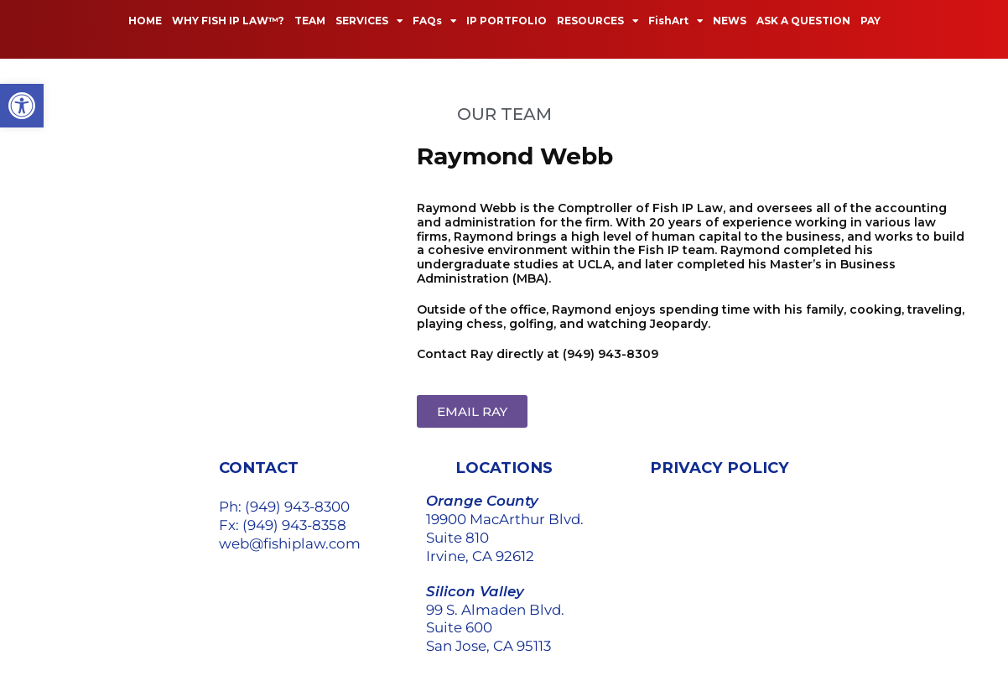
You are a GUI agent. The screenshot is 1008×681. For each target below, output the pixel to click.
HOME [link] (145, 20)
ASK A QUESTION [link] (803, 20)
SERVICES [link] (369, 21)
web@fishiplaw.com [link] (290, 543)
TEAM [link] (309, 20)
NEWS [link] (729, 20)
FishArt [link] (675, 21)
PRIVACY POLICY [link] (719, 467)
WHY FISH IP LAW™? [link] (228, 20)
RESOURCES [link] (597, 21)
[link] (22, 105)
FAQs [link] (434, 21)
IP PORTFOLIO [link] (506, 20)
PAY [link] (870, 20)
